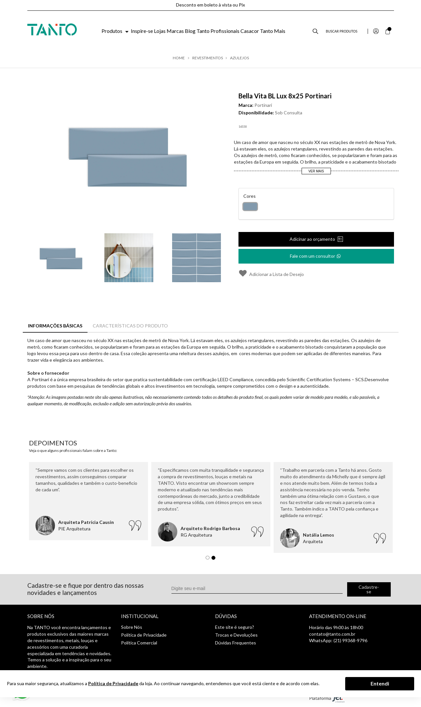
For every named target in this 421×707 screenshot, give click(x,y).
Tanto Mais (272, 31)
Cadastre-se (369, 589)
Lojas (160, 31)
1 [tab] (209, 559)
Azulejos (239, 58)
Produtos (116, 31)
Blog (190, 31)
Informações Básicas (55, 325)
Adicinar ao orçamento (313, 239)
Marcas (175, 31)
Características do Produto (130, 325)
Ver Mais (316, 171)
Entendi (380, 683)
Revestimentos (207, 58)
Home (179, 58)
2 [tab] (215, 559)
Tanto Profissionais (218, 31)
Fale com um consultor (316, 254)
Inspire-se (142, 31)
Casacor (249, 31)
